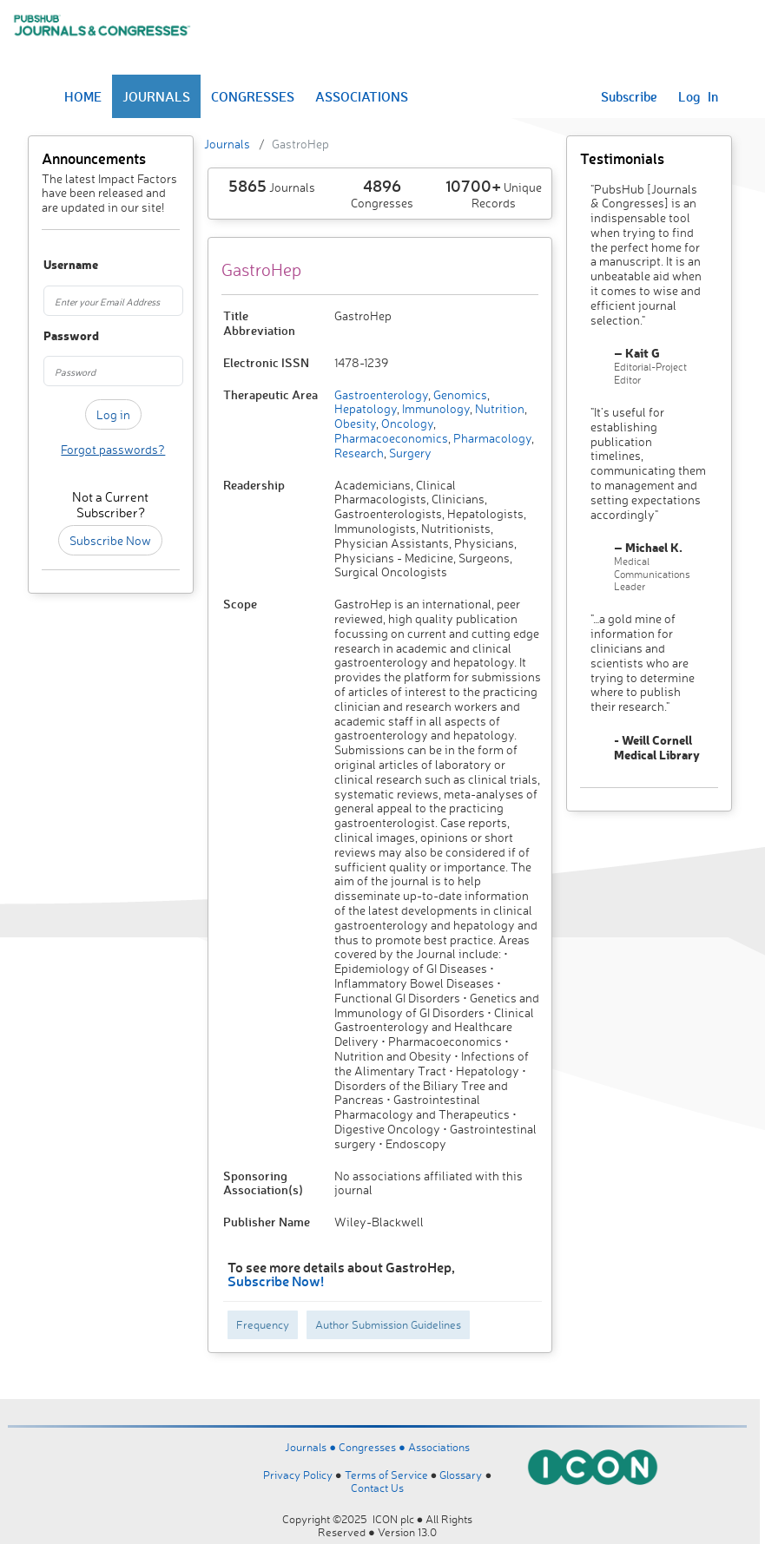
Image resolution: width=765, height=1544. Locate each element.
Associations (439, 1447)
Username (52, 265)
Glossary (460, 1475)
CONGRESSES (252, 96)
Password (52, 336)
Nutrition (498, 408)
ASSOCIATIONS (361, 96)
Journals (227, 143)
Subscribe (629, 96)
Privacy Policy (298, 1475)
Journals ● (312, 1447)
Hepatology (365, 408)
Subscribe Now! (276, 1280)
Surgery (409, 452)
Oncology (406, 423)
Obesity (355, 423)
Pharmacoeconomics (391, 437)
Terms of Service (386, 1475)
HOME (83, 96)
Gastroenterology (381, 394)
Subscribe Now (110, 540)
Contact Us (377, 1488)
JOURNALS (156, 96)
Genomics (459, 394)
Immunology (434, 408)
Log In (698, 96)
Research (359, 452)
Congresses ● (373, 1447)
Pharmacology (491, 437)
